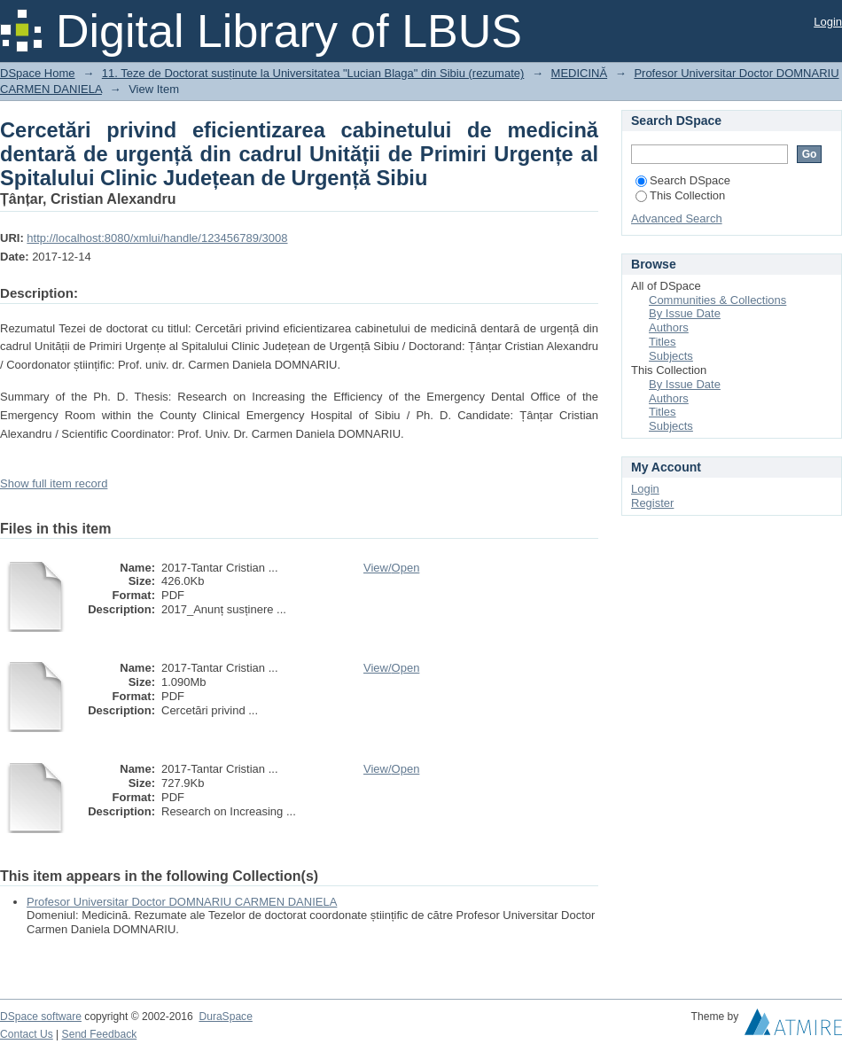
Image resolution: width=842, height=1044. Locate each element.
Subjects (671, 355)
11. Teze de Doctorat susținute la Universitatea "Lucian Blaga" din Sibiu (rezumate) (313, 73)
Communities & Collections (717, 300)
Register (652, 503)
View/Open (391, 567)
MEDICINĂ (579, 73)
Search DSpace (682, 180)
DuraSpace (225, 1016)
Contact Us (26, 1034)
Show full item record (53, 483)
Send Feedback (99, 1034)
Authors (669, 327)
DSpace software (41, 1016)
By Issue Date (685, 313)
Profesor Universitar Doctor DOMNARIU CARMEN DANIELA (182, 901)
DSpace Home (37, 73)
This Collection (680, 195)
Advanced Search (676, 218)
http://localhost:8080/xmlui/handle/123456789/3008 (157, 238)
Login (828, 21)
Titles (662, 341)
